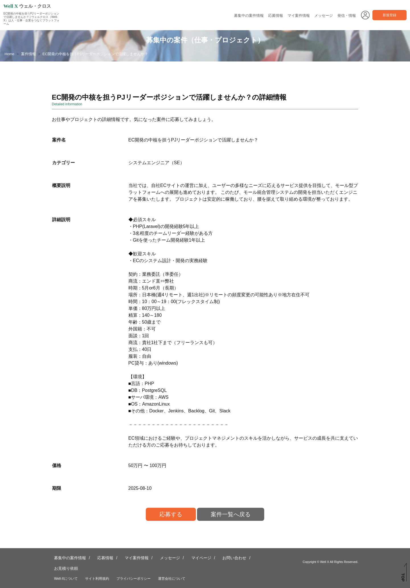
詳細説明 (61, 219)
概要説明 (61, 185)
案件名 (59, 139)
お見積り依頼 (66, 568)
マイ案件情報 (299, 15)
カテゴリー (63, 162)
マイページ (201, 558)
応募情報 (275, 15)
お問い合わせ (234, 558)
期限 (56, 488)
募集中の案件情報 (249, 15)
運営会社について (171, 579)
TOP (403, 577)
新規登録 (389, 15)
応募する (170, 514)
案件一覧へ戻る (231, 514)
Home (9, 54)
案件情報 (28, 54)
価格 (56, 465)
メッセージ (323, 15)
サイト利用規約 (97, 579)
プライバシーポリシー (133, 579)
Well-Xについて (66, 579)
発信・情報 (346, 15)
